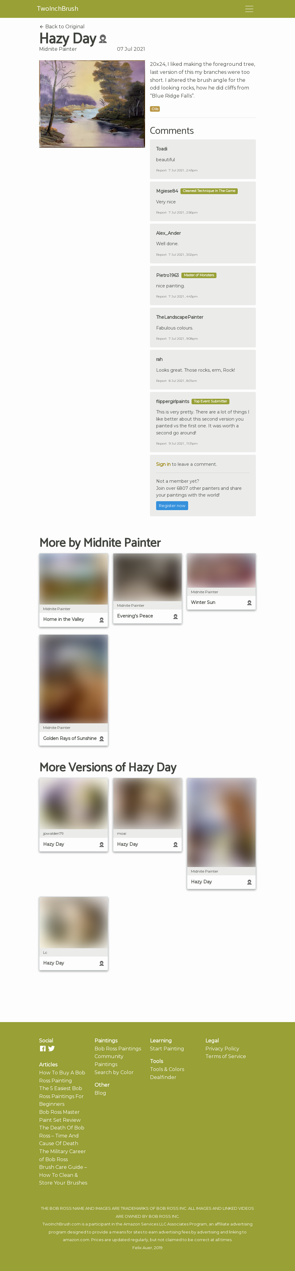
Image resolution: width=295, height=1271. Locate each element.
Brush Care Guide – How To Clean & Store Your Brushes (63, 1175)
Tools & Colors (167, 1069)
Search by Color (114, 1072)
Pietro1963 (167, 275)
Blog (100, 1093)
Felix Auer (142, 1247)
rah (159, 359)
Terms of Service (225, 1056)
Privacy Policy (222, 1049)
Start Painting (167, 1049)
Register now (172, 505)
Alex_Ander (168, 233)
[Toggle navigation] (249, 8)
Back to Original (62, 27)
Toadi (161, 149)
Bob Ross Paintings (118, 1049)
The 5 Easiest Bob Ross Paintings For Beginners (61, 1096)
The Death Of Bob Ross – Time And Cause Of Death (61, 1135)
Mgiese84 (167, 191)
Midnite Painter (58, 49)
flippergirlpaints (172, 401)
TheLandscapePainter (179, 317)
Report (161, 170)
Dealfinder (163, 1077)
